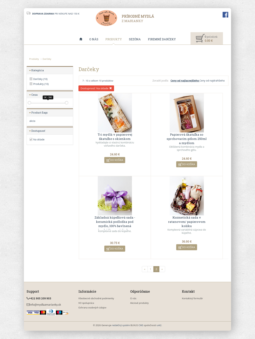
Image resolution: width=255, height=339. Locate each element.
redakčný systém (121, 325)
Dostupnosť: (96, 88)
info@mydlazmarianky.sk (44, 305)
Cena (34, 95)
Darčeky (46, 59)
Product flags (39, 112)
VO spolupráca (86, 303)
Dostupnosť (38, 131)
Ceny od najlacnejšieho (185, 80)
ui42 (159, 325)
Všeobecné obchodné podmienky (96, 298)
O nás (93, 39)
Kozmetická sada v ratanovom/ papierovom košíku (103, 222)
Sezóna (135, 39)
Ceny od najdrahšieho (212, 80)
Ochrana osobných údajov (92, 307)
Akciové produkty (139, 303)
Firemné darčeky (162, 39)
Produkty (113, 39)
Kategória (37, 70)
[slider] (29, 103)
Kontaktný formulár (192, 298)
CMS (140, 325)
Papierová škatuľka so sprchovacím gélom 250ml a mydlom (154, 139)
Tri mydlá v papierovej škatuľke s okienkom (103, 137)
